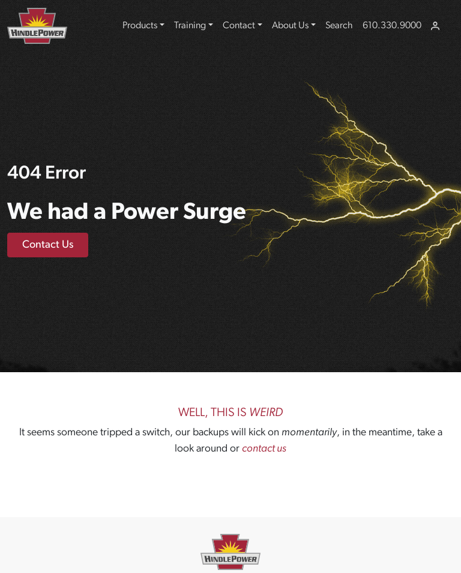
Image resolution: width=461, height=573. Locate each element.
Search (339, 26)
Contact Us (47, 245)
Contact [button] (239, 26)
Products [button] (139, 26)
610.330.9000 (392, 26)
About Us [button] (290, 26)
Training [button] (190, 26)
